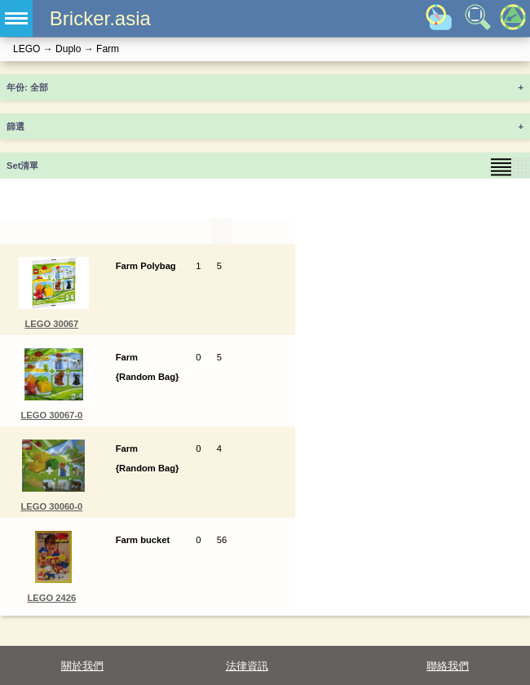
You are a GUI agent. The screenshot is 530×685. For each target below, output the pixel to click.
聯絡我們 (447, 666)
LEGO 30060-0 (51, 506)
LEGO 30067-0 (51, 415)
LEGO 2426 (52, 598)
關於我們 (82, 666)
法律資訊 (247, 666)
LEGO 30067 (51, 324)
